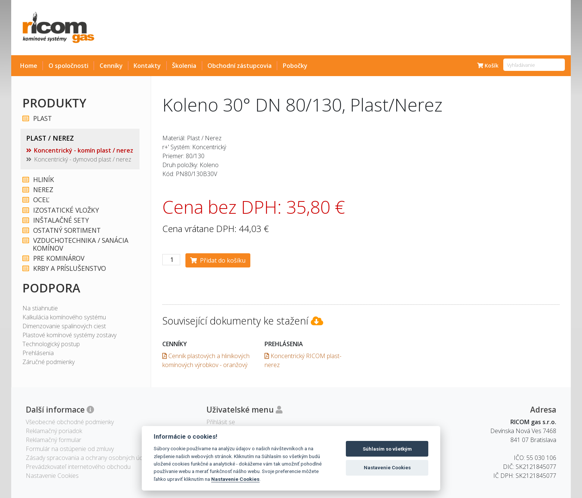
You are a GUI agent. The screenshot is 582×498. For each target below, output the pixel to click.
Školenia (184, 66)
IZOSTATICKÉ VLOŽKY (65, 210)
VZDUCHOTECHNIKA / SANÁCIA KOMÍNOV (80, 244)
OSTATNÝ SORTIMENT (66, 230)
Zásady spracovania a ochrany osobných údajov (90, 458)
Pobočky (295, 66)
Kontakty (147, 66)
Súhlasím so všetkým (387, 449)
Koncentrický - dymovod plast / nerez (82, 159)
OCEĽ (41, 200)
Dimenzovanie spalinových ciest (64, 326)
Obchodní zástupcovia (239, 66)
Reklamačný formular (53, 440)
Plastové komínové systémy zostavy (69, 335)
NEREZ (43, 190)
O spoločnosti (68, 66)
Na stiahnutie (40, 308)
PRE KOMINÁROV (58, 258)
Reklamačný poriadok (54, 431)
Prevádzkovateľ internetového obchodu (78, 467)
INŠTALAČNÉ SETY (60, 220)
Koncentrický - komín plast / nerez (83, 150)
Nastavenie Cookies (235, 479)
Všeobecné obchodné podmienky (70, 422)
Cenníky (111, 66)
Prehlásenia (38, 353)
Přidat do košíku (217, 260)
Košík (487, 65)
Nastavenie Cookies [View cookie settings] (52, 476)
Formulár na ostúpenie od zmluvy (70, 449)
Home (28, 66)
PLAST (42, 118)
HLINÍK (43, 180)
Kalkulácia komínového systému (64, 317)
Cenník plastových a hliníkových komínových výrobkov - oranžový (206, 360)
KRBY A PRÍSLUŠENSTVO (69, 268)
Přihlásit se (220, 422)
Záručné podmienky (48, 362)
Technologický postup (51, 344)
